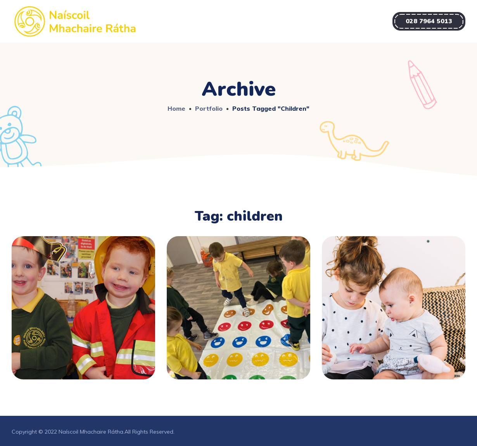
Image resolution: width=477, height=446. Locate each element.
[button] (428, 21)
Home (176, 108)
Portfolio (209, 108)
